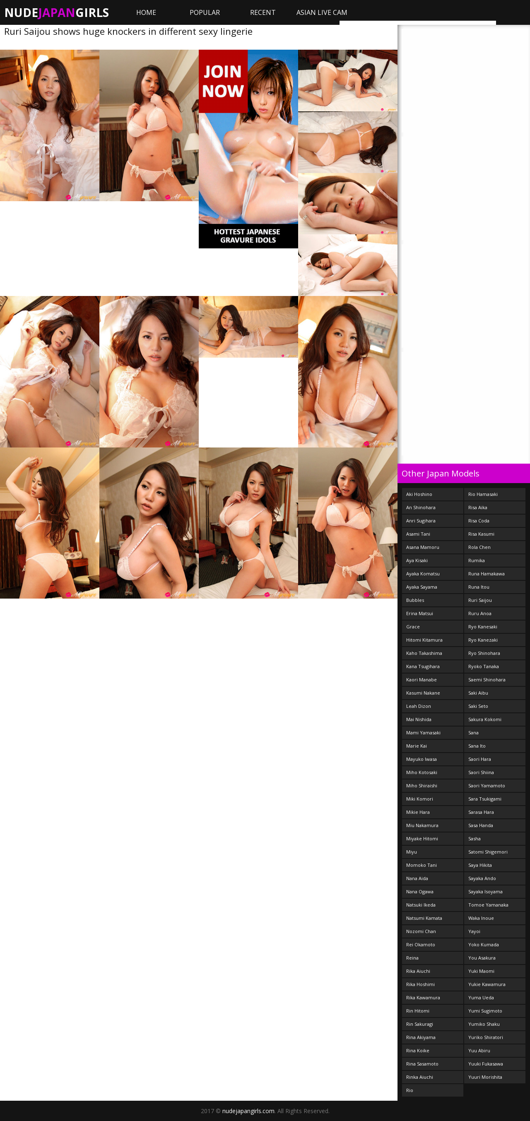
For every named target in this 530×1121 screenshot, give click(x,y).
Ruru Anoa (479, 613)
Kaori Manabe (421, 679)
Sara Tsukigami (484, 799)
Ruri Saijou (480, 600)
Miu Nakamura (422, 825)
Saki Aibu (478, 693)
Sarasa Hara (481, 812)
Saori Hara (479, 759)
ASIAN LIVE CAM (321, 12)
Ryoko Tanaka (483, 666)
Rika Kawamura (423, 997)
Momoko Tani (421, 865)
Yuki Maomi (481, 971)
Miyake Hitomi (422, 838)
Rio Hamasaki (483, 494)
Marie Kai (416, 746)
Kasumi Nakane (423, 693)
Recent (263, 12)
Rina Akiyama (421, 1037)
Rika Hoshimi (420, 984)
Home (146, 12)
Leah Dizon (418, 706)
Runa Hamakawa (486, 573)
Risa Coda (478, 520)
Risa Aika (477, 507)
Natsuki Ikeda (421, 905)
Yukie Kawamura (487, 984)
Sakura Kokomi (484, 719)
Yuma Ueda (481, 997)
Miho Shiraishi (421, 785)
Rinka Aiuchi (419, 1077)
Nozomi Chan (421, 931)
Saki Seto (478, 706)
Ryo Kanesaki (482, 626)
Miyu (411, 852)
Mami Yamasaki (423, 732)
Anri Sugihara (421, 520)
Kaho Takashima (424, 653)
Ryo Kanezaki (483, 640)
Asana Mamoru (422, 547)
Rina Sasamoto (422, 1064)
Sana (473, 732)
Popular (205, 12)
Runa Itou (478, 587)
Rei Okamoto (420, 944)
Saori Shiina (481, 772)
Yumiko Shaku (484, 1024)
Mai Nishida (418, 719)
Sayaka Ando (482, 878)
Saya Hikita (480, 865)
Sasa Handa (480, 825)
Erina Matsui (419, 613)
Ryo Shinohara (484, 653)
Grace (413, 626)
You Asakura (482, 958)
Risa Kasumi (481, 534)
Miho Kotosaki (421, 772)
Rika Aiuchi (418, 971)
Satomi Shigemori (488, 852)
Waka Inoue (481, 918)
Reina (412, 958)
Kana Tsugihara (423, 666)
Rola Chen (479, 547)
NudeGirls (56, 12)
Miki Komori (419, 799)
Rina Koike (417, 1050)
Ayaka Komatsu (423, 573)
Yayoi (474, 931)
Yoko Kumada (483, 944)
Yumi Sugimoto (485, 1011)
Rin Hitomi (417, 1011)
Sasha (474, 838)
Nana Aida (417, 878)
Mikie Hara (418, 812)
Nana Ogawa (420, 891)
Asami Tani (418, 534)
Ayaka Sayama (421, 587)
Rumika (476, 560)
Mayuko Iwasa (421, 759)
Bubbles (415, 600)
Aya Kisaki (417, 560)
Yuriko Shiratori (485, 1037)
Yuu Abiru (479, 1050)
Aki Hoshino (419, 494)
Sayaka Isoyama (485, 891)
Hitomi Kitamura (424, 640)
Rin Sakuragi (419, 1024)
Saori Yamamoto (486, 785)
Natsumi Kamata (424, 918)
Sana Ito (477, 746)
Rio (409, 1090)
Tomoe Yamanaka (488, 905)
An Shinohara (421, 507)
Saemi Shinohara (487, 679)
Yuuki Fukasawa (485, 1064)
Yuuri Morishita (485, 1077)
